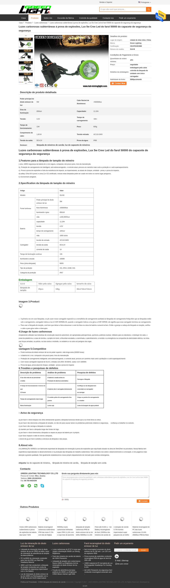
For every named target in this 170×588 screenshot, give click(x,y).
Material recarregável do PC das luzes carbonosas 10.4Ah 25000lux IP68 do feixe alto (141, 532)
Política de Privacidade (29, 582)
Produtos (34, 18)
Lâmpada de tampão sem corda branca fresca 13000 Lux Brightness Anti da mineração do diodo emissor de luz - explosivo (66, 564)
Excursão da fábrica (66, 18)
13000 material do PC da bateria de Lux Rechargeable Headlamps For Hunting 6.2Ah (98, 565)
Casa (23, 18)
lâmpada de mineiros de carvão (65, 463)
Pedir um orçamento (127, 18)
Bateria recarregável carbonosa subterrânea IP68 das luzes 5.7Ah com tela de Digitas (46, 531)
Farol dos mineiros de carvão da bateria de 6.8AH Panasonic (66, 557)
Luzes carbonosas (40, 23)
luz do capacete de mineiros (38, 463)
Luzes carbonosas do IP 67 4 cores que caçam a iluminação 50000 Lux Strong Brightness (66, 551)
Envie (143, 550)
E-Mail (117, 560)
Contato (113, 83)
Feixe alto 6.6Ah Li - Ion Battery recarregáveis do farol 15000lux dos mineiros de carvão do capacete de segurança (103, 532)
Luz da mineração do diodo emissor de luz (33, 544)
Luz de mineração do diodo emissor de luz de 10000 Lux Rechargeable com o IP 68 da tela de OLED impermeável (34, 576)
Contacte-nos (108, 18)
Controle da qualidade (88, 18)
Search (148, 9)
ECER (85, 586)
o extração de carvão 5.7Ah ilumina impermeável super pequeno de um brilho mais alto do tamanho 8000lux (121, 533)
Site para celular (121, 564)
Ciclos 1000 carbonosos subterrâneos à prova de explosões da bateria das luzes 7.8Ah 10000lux (27, 532)
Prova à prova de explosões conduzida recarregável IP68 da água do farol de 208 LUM (98, 558)
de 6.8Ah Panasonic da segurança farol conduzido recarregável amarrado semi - (98, 572)
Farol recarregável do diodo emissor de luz (97, 544)
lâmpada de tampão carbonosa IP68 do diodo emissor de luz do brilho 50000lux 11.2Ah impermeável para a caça (84, 533)
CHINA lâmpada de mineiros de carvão (52, 582)
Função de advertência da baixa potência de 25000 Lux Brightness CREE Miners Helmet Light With (65, 572)
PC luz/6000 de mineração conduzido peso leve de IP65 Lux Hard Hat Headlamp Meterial (34, 560)
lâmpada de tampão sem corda (93, 463)
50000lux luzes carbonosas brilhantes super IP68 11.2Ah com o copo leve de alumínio (65, 531)
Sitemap (125, 560)
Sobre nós (48, 18)
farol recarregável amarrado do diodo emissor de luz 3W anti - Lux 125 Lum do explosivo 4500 (97, 551)
